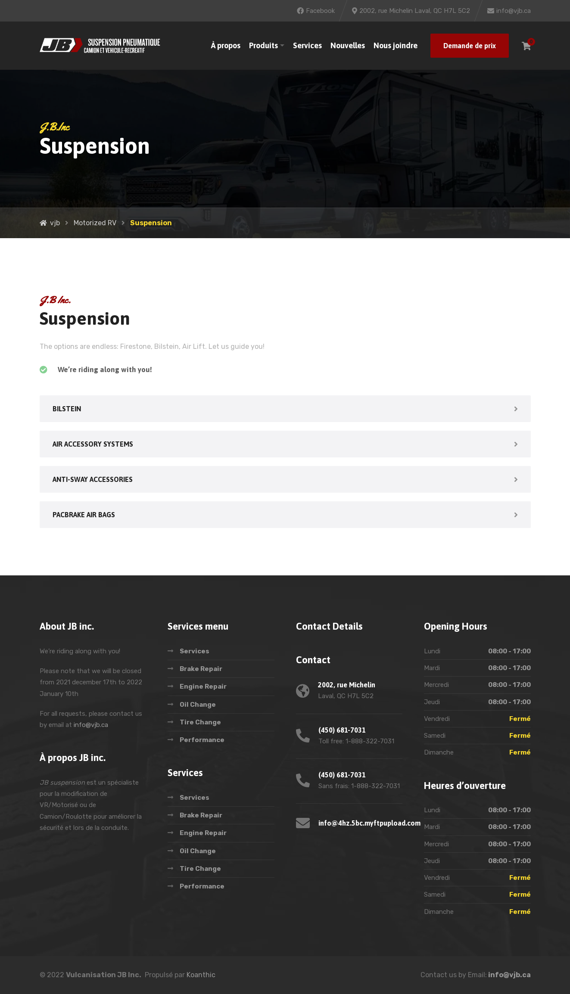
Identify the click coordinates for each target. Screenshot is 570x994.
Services (307, 45)
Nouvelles (347, 45)
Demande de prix (469, 46)
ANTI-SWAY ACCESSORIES (93, 479)
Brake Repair (201, 669)
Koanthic (201, 975)
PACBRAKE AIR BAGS (84, 515)
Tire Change (200, 722)
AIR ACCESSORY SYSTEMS (93, 444)
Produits (263, 45)
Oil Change (198, 704)
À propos (225, 45)
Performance (202, 740)
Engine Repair (203, 686)
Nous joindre (395, 45)
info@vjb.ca (91, 725)
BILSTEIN (67, 409)
